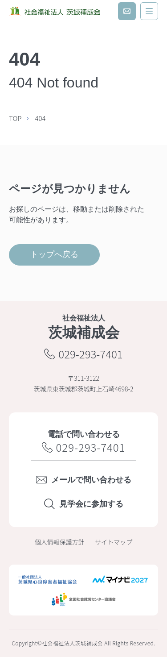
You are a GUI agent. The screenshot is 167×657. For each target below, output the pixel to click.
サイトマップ (113, 541)
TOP (15, 118)
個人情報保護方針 (60, 541)
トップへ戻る (54, 254)
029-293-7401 (83, 354)
